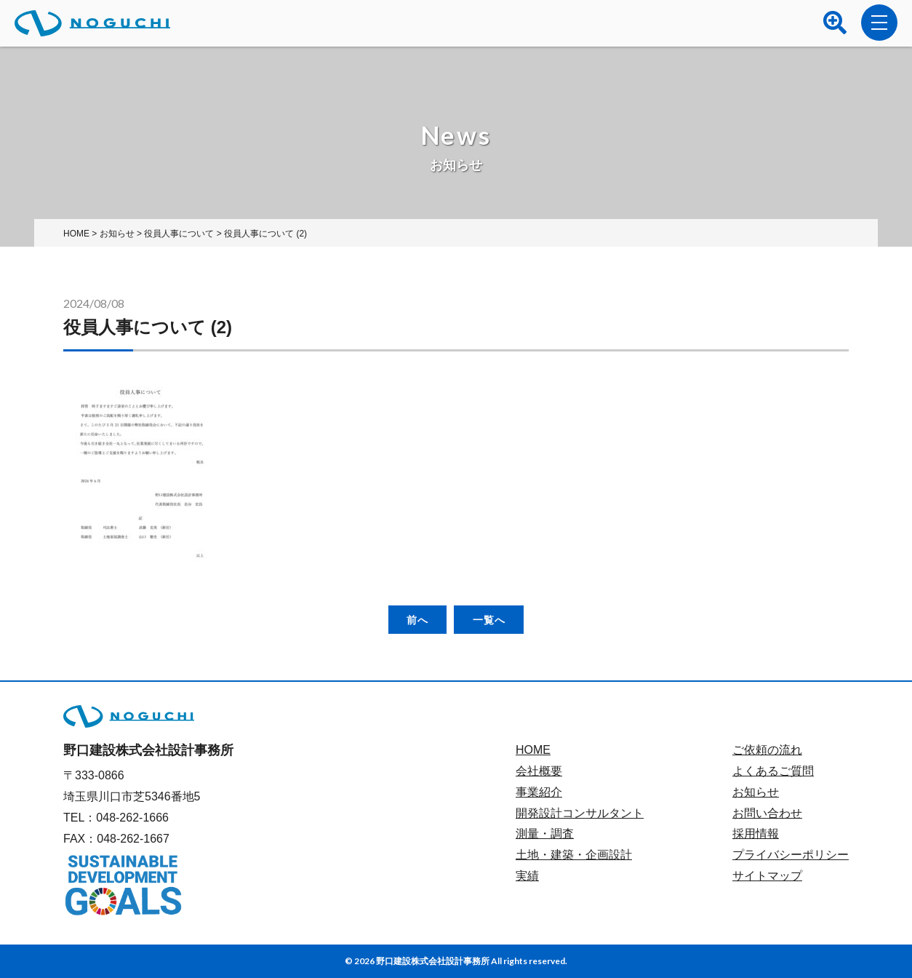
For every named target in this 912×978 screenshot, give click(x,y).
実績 (527, 876)
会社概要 (539, 771)
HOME (533, 750)
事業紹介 (539, 792)
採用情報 (755, 833)
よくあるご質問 (773, 771)
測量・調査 (545, 833)
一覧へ (489, 619)
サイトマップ (767, 876)
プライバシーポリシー (790, 854)
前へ (417, 619)
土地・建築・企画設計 (574, 854)
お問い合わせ (767, 813)
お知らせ (755, 792)
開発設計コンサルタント (580, 813)
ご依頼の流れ (767, 750)
